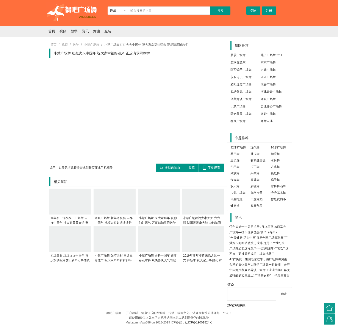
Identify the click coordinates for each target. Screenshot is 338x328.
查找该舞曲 (170, 168)
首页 (51, 31)
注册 (269, 10)
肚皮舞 (255, 154)
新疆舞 (255, 186)
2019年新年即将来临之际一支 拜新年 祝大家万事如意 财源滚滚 (202, 260)
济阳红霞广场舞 (241, 84)
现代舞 (255, 147)
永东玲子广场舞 (241, 77)
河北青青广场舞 (271, 91)
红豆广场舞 (238, 121)
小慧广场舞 (91, 44)
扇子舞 (275, 179)
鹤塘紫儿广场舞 (241, 91)
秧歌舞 (275, 173)
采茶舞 (255, 173)
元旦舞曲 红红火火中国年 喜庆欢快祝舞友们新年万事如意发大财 (70, 260)
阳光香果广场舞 (241, 113)
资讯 (85, 31)
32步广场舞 (238, 147)
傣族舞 (234, 179)
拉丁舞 (255, 167)
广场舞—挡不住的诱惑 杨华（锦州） (254, 232)
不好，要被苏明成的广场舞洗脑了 (252, 253)
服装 (107, 31)
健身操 (234, 205)
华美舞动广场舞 (241, 99)
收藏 (192, 167)
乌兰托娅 (236, 199)
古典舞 (275, 167)
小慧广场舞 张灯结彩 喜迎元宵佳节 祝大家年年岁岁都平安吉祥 (114, 260)
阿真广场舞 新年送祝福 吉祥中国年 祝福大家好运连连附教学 (114, 222)
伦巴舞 (234, 167)
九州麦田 (256, 192)
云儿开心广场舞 (271, 106)
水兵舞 (275, 160)
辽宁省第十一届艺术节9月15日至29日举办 (257, 227)
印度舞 (275, 154)
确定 (284, 293)
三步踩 (234, 160)
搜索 (220, 10)
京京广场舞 (268, 62)
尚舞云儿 (267, 121)
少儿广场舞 (238, 192)
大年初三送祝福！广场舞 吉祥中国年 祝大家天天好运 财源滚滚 (69, 222)
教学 (74, 31)
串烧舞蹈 (256, 199)
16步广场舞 (278, 147)
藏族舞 (234, 173)
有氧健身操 (258, 160)
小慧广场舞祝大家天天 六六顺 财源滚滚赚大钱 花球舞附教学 (202, 222)
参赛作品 (256, 205)
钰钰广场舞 (268, 77)
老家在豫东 (238, 62)
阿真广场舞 (268, 99)
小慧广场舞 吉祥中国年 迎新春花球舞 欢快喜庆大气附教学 (158, 260)
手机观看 (211, 168)
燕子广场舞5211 (271, 55)
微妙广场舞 (268, 113)
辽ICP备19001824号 (199, 322)
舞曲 (96, 31)
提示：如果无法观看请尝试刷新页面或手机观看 (81, 167)
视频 (62, 31)
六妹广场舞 (268, 69)
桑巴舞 (234, 154)
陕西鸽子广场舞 (241, 69)
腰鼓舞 (255, 179)
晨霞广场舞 (238, 55)
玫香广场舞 (268, 84)
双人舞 (234, 186)
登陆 (253, 10)
